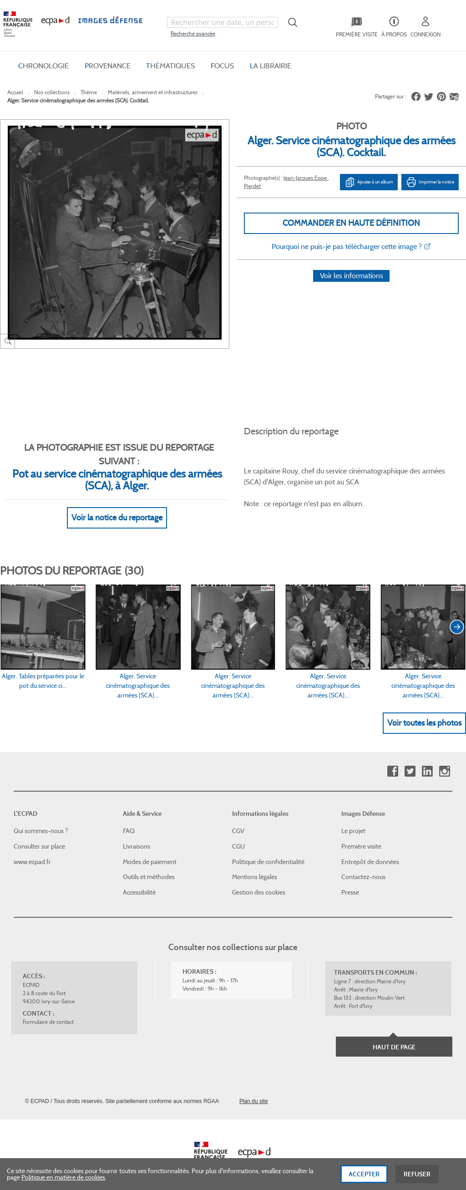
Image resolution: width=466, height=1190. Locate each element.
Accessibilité (139, 881)
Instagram (444, 760)
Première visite (361, 835)
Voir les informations (351, 287)
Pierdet (252, 186)
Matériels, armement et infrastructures (153, 92)
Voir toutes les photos (424, 712)
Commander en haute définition (351, 223)
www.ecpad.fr (32, 851)
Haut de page (394, 1036)
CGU (238, 835)
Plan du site (253, 1091)
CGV (238, 820)
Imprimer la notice (430, 182)
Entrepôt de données (370, 851)
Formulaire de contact (48, 1011)
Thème (89, 92)
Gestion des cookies (258, 881)
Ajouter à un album (368, 182)
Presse (350, 881)
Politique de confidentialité (268, 851)
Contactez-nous (363, 866)
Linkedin (427, 760)
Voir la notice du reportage (116, 507)
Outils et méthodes (149, 866)
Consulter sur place (39, 835)
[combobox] (222, 22)
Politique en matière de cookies (63, 1181)
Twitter (409, 760)
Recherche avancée (193, 33)
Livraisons (136, 835)
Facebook (392, 760)
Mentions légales (254, 866)
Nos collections (52, 92)
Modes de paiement (150, 851)
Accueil (15, 92)
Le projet (353, 820)
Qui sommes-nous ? (41, 820)
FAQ (129, 820)
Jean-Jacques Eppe (306, 177)
